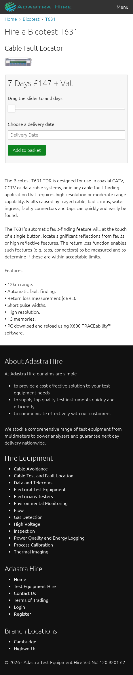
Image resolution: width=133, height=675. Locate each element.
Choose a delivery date (31, 124)
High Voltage (27, 524)
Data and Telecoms (33, 482)
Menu (122, 7)
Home (11, 19)
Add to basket (27, 150)
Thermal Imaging (31, 551)
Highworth (24, 648)
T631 (50, 19)
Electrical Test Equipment (40, 489)
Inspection (24, 531)
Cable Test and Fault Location (43, 475)
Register (22, 614)
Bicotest (31, 19)
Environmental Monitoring (41, 503)
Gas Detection (28, 517)
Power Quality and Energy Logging (49, 537)
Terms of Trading (31, 600)
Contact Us (25, 593)
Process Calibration (33, 544)
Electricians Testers (33, 496)
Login (19, 607)
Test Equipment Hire (35, 586)
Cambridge (25, 641)
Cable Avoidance (31, 468)
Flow (19, 510)
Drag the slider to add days (35, 98)
